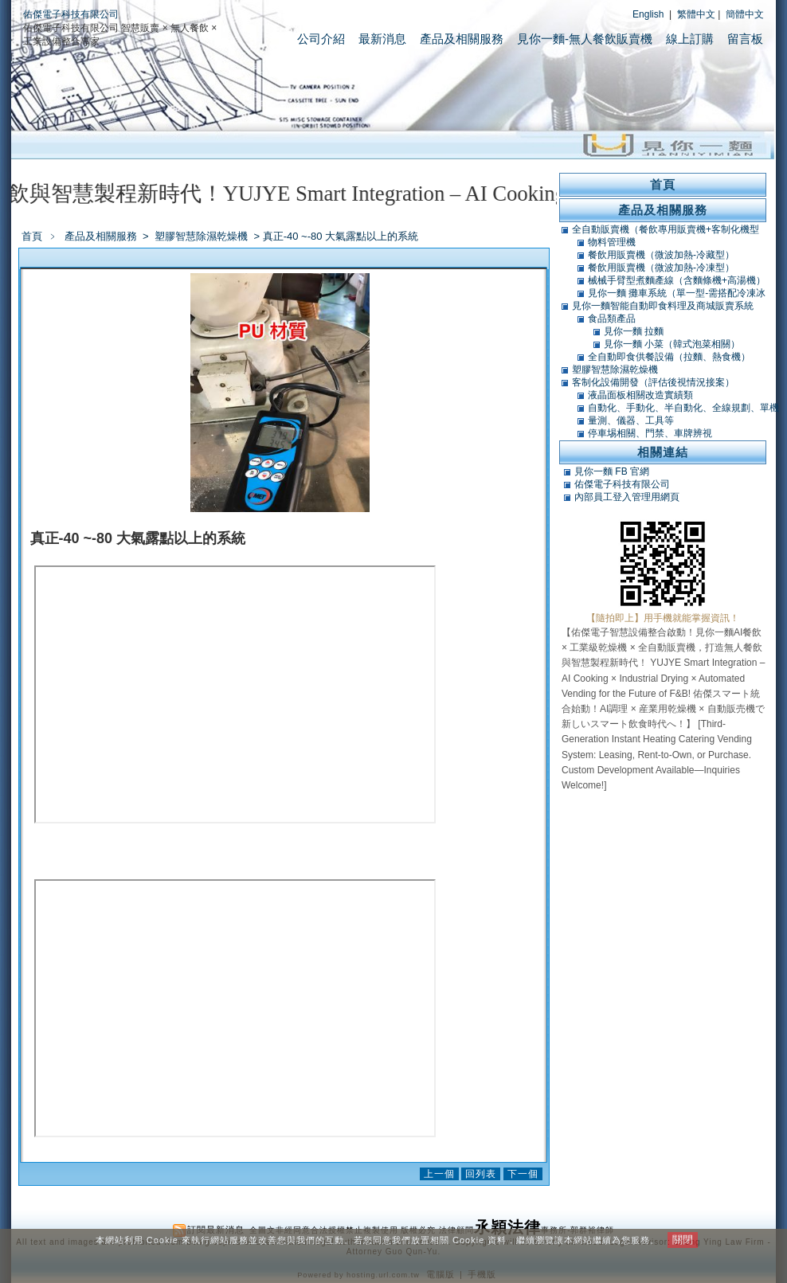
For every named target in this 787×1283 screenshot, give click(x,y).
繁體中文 (696, 14)
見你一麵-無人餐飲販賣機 (584, 38)
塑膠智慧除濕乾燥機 (202, 236)
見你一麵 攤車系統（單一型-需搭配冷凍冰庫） (676, 293)
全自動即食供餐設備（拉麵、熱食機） (669, 356)
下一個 (522, 1173)
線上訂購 (690, 38)
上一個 (439, 1173)
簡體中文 (745, 14)
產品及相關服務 (461, 38)
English (648, 14)
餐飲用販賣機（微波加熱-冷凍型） (661, 267)
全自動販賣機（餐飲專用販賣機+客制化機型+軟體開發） (665, 229)
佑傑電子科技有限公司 (71, 14)
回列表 (480, 1173)
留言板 (745, 38)
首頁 (32, 236)
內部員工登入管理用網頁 (626, 497)
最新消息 (382, 38)
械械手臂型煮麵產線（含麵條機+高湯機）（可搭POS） (676, 280)
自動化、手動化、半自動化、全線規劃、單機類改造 (683, 407)
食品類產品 (612, 318)
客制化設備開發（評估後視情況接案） (653, 382)
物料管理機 (612, 242)
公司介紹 (321, 38)
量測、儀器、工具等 (631, 420)
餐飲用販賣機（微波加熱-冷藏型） (661, 254)
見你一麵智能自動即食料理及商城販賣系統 (663, 305)
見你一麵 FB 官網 (611, 471)
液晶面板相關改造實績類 (640, 395)
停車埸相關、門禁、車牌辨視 (650, 433)
